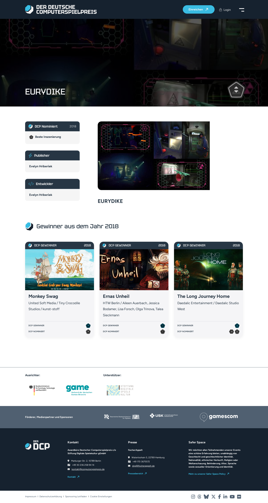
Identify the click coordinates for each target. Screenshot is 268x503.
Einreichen (196, 9)
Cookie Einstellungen (101, 496)
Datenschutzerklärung (50, 496)
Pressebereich (135, 473)
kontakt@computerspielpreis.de (88, 469)
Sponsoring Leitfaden (76, 496)
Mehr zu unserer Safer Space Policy (207, 474)
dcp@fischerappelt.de (143, 466)
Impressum (30, 496)
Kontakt (72, 477)
